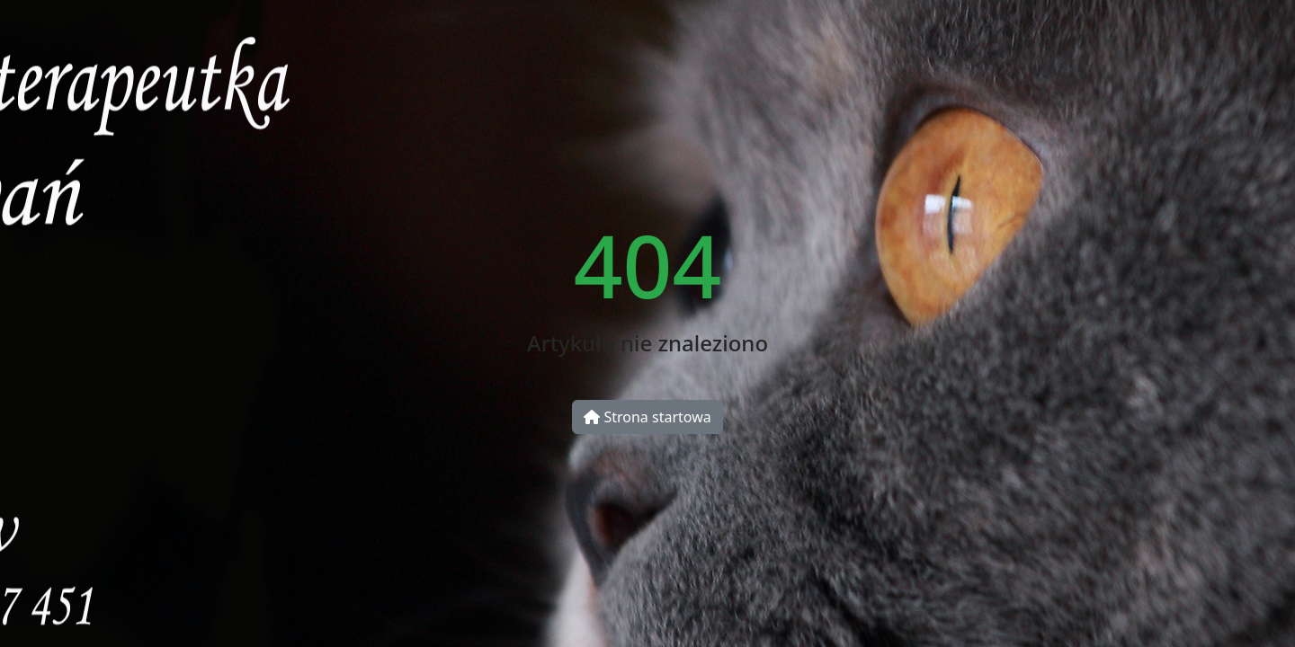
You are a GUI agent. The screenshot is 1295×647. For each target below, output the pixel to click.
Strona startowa (647, 417)
